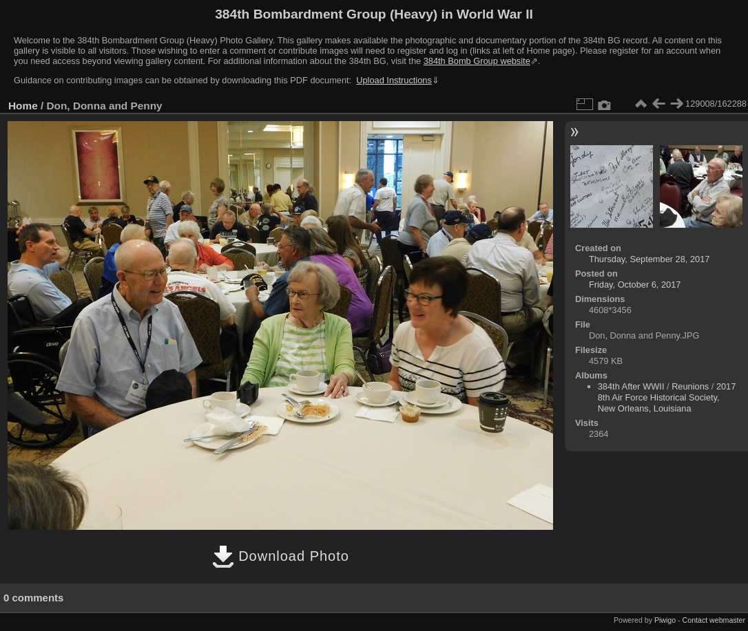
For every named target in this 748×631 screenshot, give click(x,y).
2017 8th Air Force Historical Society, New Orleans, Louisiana (667, 397)
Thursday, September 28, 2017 (649, 259)
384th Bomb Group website (477, 61)
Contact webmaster (714, 620)
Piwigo (665, 620)
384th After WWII (631, 386)
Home (23, 105)
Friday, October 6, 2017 (635, 284)
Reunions (690, 386)
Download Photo (280, 556)
